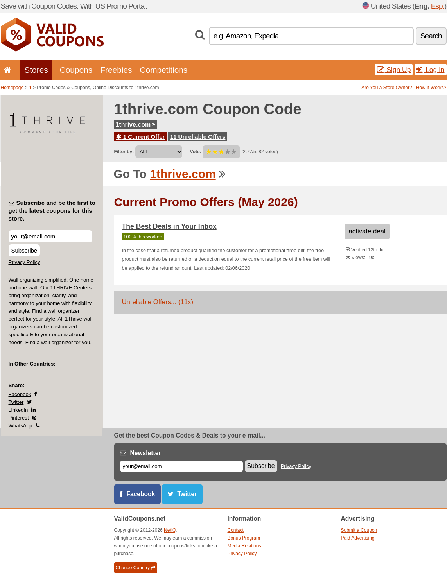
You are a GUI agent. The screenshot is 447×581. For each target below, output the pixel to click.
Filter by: (124, 151)
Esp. (437, 6)
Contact (236, 530)
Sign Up (394, 70)
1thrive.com (136, 124)
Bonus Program (244, 538)
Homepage (12, 87)
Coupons (76, 69)
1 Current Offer (140, 136)
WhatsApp (20, 426)
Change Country (136, 567)
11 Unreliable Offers (198, 136)
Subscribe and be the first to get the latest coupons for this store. (52, 210)
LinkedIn (18, 410)
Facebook (20, 394)
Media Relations (244, 546)
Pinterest (19, 418)
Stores (36, 69)
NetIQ (170, 530)
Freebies (116, 69)
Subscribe (24, 250)
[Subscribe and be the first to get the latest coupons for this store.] (50, 236)
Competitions (163, 69)
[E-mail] (181, 466)
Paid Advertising (358, 538)
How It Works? (431, 87)
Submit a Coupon (359, 530)
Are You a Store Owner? (386, 87)
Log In (430, 70)
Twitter (16, 402)
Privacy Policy (24, 262)
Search (431, 36)
